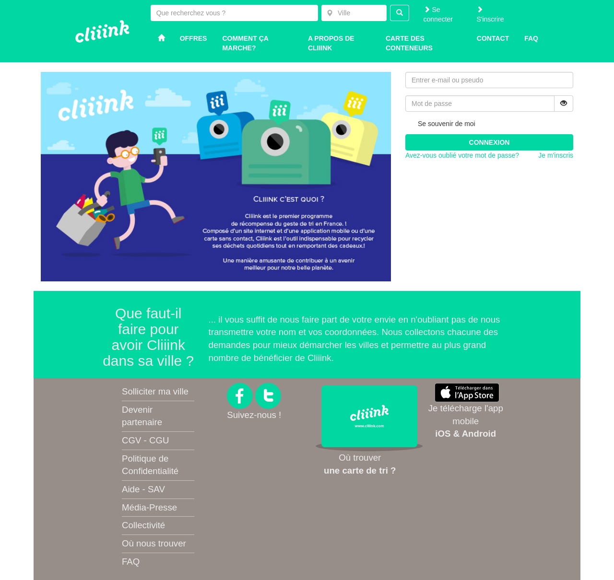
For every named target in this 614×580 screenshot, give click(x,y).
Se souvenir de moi (440, 124)
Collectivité (143, 525)
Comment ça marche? (245, 43)
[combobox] (354, 13)
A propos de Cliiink (331, 43)
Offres (193, 38)
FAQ (131, 562)
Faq (531, 38)
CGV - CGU (145, 440)
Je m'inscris (555, 155)
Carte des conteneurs (409, 43)
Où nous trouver (154, 543)
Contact (493, 38)
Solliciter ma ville (155, 391)
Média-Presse (149, 507)
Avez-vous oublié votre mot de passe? (462, 155)
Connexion (489, 142)
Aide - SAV (143, 489)
